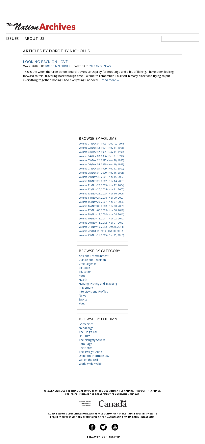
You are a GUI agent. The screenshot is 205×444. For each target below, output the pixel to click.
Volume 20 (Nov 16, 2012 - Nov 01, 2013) (101, 222)
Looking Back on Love (45, 61)
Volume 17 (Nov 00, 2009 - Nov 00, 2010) (101, 210)
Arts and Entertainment (94, 256)
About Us (34, 39)
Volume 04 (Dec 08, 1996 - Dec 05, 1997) (101, 156)
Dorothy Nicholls (57, 66)
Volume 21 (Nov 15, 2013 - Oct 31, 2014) (101, 227)
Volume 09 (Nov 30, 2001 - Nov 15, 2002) (101, 177)
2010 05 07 (96, 66)
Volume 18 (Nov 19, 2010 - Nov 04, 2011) (101, 214)
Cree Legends (87, 264)
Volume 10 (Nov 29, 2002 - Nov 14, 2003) (101, 181)
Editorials (84, 268)
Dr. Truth (84, 336)
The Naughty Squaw (92, 340)
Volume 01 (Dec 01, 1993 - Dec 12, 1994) (101, 143)
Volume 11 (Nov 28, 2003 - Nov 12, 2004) (101, 185)
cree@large (86, 328)
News (107, 66)
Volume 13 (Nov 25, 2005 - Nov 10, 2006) (101, 193)
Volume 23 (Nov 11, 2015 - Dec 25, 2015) (101, 235)
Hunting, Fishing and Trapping (98, 283)
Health (83, 279)
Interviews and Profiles (93, 291)
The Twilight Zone (90, 352)
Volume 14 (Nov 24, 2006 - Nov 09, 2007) (101, 197)
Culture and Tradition (92, 260)
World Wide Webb (90, 364)
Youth (82, 303)
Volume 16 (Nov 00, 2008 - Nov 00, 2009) (101, 206)
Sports (83, 299)
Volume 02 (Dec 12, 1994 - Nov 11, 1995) (101, 147)
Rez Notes (85, 348)
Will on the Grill (88, 360)
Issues (12, 39)
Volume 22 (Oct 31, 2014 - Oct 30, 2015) (101, 231)
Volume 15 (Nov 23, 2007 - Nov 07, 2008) (101, 202)
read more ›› (110, 80)
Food (82, 276)
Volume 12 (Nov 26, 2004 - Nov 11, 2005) (101, 189)
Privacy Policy (97, 437)
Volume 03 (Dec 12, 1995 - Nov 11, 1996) (101, 152)
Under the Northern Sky (94, 356)
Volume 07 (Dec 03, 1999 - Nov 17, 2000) (101, 168)
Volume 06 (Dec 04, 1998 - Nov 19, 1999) (101, 164)
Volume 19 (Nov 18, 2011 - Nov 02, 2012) (101, 218)
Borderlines (86, 324)
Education (85, 272)
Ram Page (85, 344)
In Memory (86, 287)
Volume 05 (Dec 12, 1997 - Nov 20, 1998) (101, 160)
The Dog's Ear (88, 332)
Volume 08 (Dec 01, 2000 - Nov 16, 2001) (101, 172)
